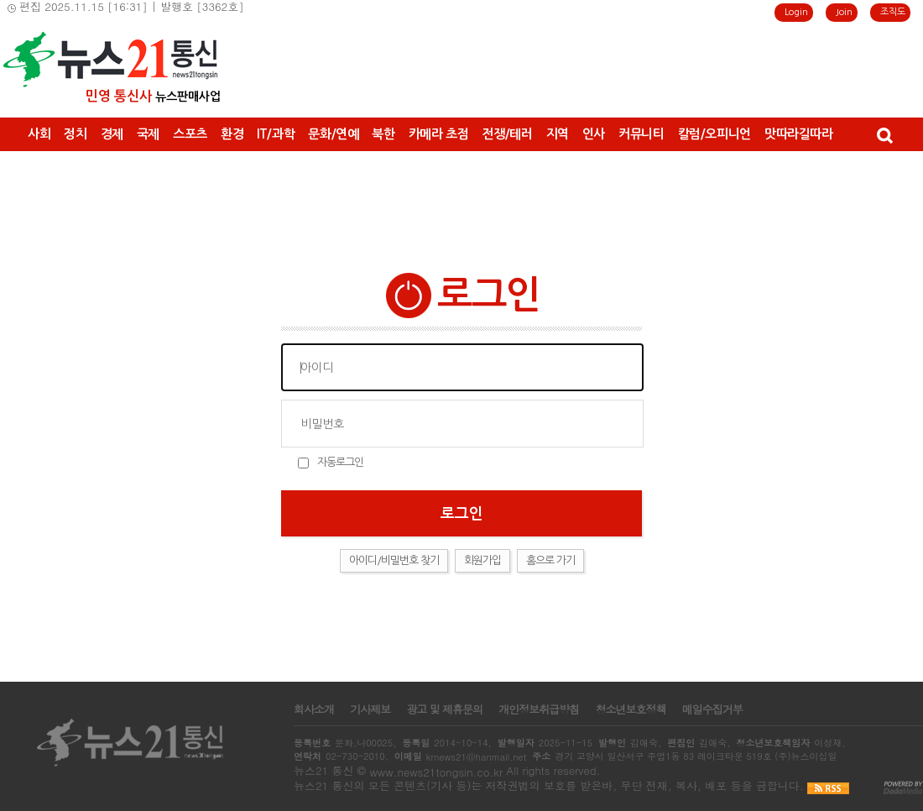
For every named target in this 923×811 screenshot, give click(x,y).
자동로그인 (340, 462)
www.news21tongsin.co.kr (436, 772)
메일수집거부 (712, 709)
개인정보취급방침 (538, 709)
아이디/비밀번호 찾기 (394, 560)
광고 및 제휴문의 (444, 709)
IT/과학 (276, 134)
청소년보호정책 (630, 709)
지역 (557, 134)
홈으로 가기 (550, 560)
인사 (593, 134)
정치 (75, 134)
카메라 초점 (439, 134)
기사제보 (370, 709)
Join (844, 12)
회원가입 (482, 560)
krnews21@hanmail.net (476, 757)
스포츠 (190, 134)
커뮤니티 (641, 134)
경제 (112, 134)
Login (796, 12)
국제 (148, 134)
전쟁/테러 (507, 134)
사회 (39, 134)
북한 (383, 134)
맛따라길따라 (798, 134)
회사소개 (314, 709)
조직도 (892, 12)
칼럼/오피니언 (714, 134)
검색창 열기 (884, 134)
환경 (232, 134)
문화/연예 (333, 134)
